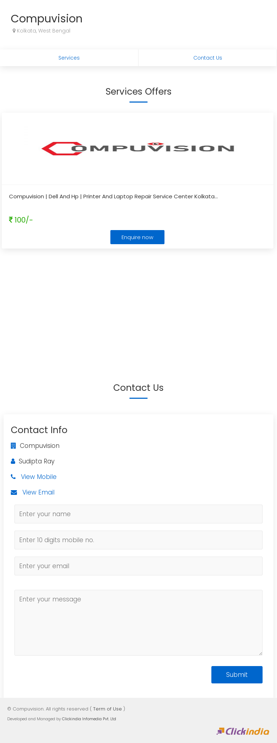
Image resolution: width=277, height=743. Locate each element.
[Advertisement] (138, 304)
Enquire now (137, 237)
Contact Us (207, 57)
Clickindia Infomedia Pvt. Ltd (89, 719)
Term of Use (107, 708)
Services (69, 57)
